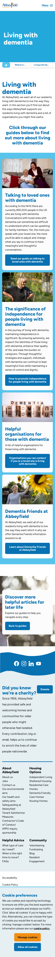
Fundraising (36, 849)
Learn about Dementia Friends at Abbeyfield (27, 548)
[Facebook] (16, 663)
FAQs (5, 861)
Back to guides (17, 625)
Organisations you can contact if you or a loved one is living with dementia (27, 461)
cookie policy (42, 928)
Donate (44, 689)
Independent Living (40, 777)
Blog (32, 853)
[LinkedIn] (31, 663)
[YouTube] (38, 663)
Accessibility (9, 877)
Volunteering (36, 845)
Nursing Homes (38, 801)
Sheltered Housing (40, 781)
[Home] (6, 65)
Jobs (5, 781)
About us (7, 777)
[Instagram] (23, 663)
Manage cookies (27, 937)
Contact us (8, 785)
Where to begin (22, 65)
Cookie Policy (10, 884)
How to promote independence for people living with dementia (27, 380)
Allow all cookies (27, 947)
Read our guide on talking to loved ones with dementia (27, 260)
